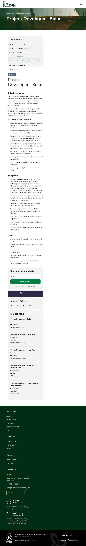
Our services (10, 423)
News (8, 430)
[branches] (16, 492)
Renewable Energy (22, 61)
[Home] (9, 4)
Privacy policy (19, 540)
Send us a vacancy (12, 460)
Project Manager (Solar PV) (22, 334)
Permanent (20, 57)
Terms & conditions (30, 286)
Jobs (13, 13)
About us (9, 416)
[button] (81, 4)
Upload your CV (11, 445)
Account (9, 448)
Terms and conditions (30, 540)
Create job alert (25, 282)
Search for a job (11, 441)
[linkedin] (75, 535)
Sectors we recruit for (13, 427)
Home (8, 13)
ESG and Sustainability (34, 61)
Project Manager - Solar (21, 319)
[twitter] (71, 535)
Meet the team (11, 420)
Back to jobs (13, 69)
